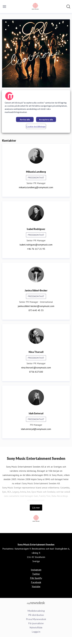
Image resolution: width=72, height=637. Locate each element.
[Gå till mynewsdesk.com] (36, 603)
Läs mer (36, 507)
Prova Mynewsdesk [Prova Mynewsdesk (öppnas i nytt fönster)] (36, 619)
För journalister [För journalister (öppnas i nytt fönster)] (36, 623)
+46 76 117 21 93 (36, 248)
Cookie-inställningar (36, 126)
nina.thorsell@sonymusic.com (36, 367)
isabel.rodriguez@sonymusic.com (36, 244)
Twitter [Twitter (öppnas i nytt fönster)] (36, 573)
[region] (36, 111)
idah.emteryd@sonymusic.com (36, 429)
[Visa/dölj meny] (4, 6)
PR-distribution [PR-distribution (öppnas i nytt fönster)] (36, 614)
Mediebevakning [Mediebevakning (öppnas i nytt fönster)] (36, 610)
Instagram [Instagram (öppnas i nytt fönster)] (36, 569)
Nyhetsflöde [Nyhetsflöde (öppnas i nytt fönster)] (36, 627)
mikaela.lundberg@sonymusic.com (36, 187)
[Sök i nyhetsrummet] (68, 6)
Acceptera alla (46, 119)
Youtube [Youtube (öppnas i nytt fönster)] (36, 586)
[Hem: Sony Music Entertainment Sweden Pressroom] (35, 7)
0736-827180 (36, 371)
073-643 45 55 (36, 310)
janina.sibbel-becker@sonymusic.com (36, 306)
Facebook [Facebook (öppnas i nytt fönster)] (36, 582)
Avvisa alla (25, 119)
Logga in (36, 631)
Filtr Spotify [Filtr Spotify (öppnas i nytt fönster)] (36, 578)
